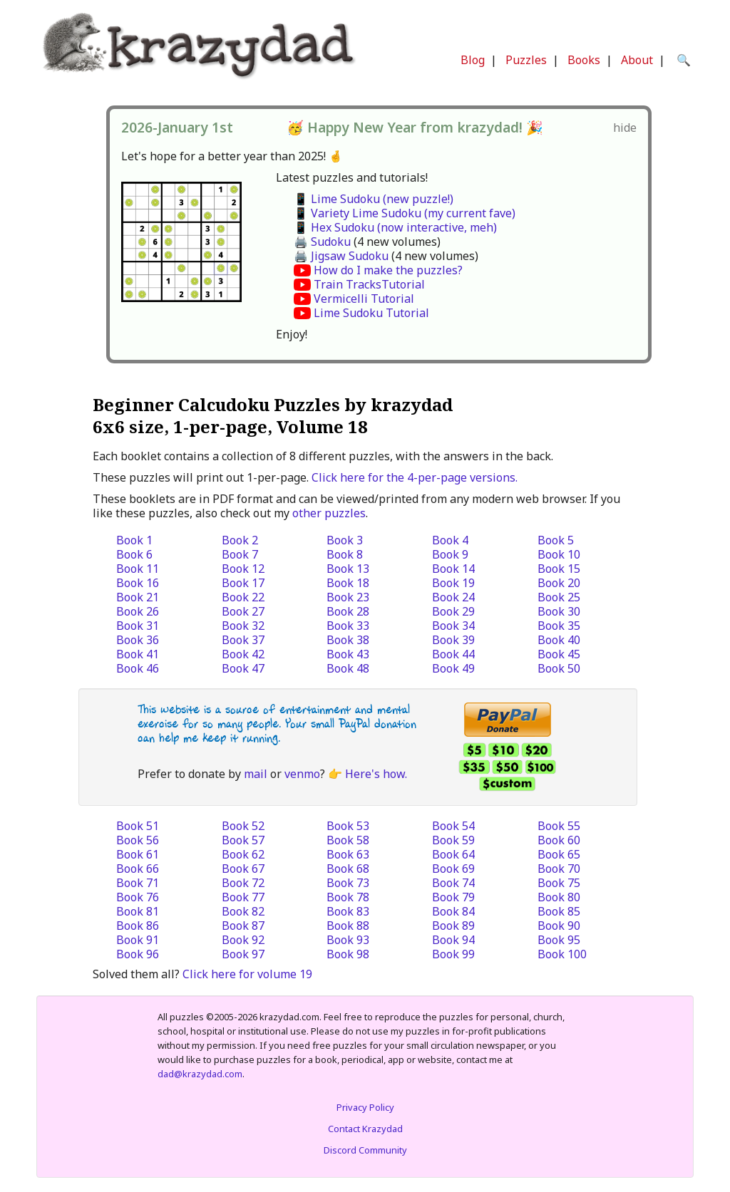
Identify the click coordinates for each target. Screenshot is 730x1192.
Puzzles (526, 60)
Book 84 (453, 911)
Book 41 (137, 654)
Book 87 (243, 925)
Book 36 (137, 640)
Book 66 (137, 868)
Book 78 (348, 897)
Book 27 (243, 611)
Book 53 (348, 826)
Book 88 (348, 925)
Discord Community (365, 1150)
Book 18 (348, 583)
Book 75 (559, 883)
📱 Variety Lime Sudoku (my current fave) (404, 213)
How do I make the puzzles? (388, 270)
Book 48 (348, 668)
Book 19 (453, 583)
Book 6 (134, 554)
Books (583, 60)
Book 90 (559, 925)
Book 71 (137, 883)
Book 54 (453, 826)
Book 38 (348, 640)
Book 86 (137, 925)
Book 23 (348, 597)
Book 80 (559, 897)
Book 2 (240, 540)
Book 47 (243, 668)
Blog (473, 60)
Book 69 (453, 868)
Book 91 (137, 940)
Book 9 (450, 554)
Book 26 (137, 611)
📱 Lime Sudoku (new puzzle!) (373, 199)
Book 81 (137, 911)
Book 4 (450, 540)
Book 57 (243, 840)
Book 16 (137, 583)
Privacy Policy (365, 1107)
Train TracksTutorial (369, 284)
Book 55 (559, 826)
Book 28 (348, 611)
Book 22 (243, 597)
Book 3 (345, 540)
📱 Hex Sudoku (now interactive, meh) (395, 227)
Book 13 (348, 568)
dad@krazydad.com (200, 1073)
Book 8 (345, 554)
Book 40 (559, 640)
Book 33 (348, 625)
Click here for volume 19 (247, 974)
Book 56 (137, 840)
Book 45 (559, 654)
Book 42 (243, 654)
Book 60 (559, 840)
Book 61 (137, 854)
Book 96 (137, 954)
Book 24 (453, 597)
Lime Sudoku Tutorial (371, 313)
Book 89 (453, 925)
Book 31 (137, 625)
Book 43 (348, 654)
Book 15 (559, 568)
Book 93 (348, 940)
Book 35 (559, 625)
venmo (302, 774)
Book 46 (137, 668)
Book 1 (134, 540)
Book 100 (562, 954)
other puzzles (329, 513)
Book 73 (348, 883)
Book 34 (453, 625)
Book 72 (243, 883)
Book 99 (453, 954)
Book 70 (559, 868)
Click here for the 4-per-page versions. (415, 477)
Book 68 (348, 868)
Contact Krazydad (365, 1128)
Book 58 (348, 840)
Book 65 (559, 854)
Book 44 (453, 654)
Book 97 (243, 954)
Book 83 (348, 911)
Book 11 (137, 568)
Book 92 (243, 940)
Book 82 (243, 911)
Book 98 (348, 954)
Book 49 (453, 668)
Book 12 (243, 568)
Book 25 (559, 597)
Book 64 (453, 854)
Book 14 (453, 568)
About (637, 60)
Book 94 (453, 940)
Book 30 (559, 611)
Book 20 (559, 583)
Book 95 (559, 940)
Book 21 (137, 597)
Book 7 (240, 554)
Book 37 (243, 640)
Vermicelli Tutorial (364, 298)
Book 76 (137, 897)
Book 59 (453, 840)
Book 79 (453, 897)
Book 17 (243, 583)
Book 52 (243, 826)
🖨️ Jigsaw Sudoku (341, 256)
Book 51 (137, 826)
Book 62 (243, 854)
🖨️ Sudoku (322, 241)
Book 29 (453, 611)
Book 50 (559, 668)
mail (255, 774)
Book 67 (243, 868)
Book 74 (453, 883)
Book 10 (559, 554)
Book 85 (559, 911)
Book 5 (556, 540)
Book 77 (243, 897)
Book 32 (243, 625)
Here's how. (376, 774)
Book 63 (348, 854)
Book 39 (453, 640)
